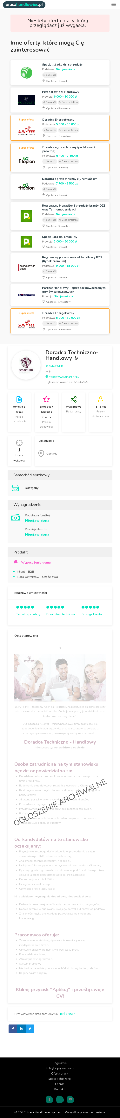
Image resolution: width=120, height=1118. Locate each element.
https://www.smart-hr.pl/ (62, 377)
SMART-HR (54, 366)
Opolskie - (54, 81)
